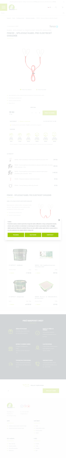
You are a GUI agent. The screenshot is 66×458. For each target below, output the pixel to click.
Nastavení (33, 235)
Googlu (53, 226)
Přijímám (16, 235)
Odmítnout (50, 235)
